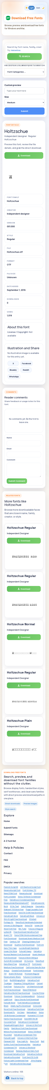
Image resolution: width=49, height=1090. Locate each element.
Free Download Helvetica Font (26, 932)
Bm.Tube (22, 929)
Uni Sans (20, 1012)
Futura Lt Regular (35, 929)
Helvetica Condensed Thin (25, 1035)
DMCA (7, 866)
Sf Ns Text (14, 906)
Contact (8, 853)
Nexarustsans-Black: (12, 977)
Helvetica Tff (24, 964)
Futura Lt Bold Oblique (28, 957)
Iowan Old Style (10, 951)
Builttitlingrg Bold (17, 980)
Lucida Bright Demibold (29, 948)
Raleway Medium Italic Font (27, 1051)
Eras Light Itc (22, 1041)
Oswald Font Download (21, 970)
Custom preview (12, 85)
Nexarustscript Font (12, 890)
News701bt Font (10, 893)
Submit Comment (16, 481)
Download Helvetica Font (14, 1054)
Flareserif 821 (9, 1041)
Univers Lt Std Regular (13, 925)
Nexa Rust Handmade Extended (29, 922)
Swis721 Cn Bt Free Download (31, 912)
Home (7, 821)
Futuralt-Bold (9, 1002)
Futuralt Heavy (25, 951)
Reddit (26, 370)
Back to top (14, 1078)
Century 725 (15, 941)
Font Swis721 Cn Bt (30, 1057)
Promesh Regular (32, 973)
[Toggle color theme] (34, 8)
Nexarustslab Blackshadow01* (16, 903)
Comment (11, 460)
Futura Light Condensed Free (16, 1060)
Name (9, 437)
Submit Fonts (11, 827)
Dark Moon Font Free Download (24, 1028)
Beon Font (34, 1041)
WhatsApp (14, 376)
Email (9, 448)
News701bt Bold (29, 990)
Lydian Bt (7, 932)
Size (6, 97)
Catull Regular (27, 906)
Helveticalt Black (27, 916)
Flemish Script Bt (11, 887)
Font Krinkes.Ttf (29, 890)
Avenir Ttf (8, 935)
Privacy (8, 873)
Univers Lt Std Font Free (27, 1038)
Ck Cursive (28, 961)
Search (24, 56)
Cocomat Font (10, 1022)
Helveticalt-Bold (11, 916)
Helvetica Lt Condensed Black (22, 900)
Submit (24, 111)
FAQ (6, 860)
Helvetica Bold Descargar (20, 1064)
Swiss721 (28, 925)
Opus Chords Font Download (27, 999)
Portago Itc (8, 922)
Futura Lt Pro (19, 986)
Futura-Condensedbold (25, 996)
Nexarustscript (25, 893)
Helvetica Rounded (12, 1057)
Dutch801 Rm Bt (31, 1019)
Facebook (26, 363)
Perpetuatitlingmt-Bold (14, 1025)
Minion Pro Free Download (15, 1031)
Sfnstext (32, 919)
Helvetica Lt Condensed (28, 1022)
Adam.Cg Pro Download (21, 1006)
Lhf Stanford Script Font (30, 887)
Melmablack (32, 1012)
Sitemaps (9, 834)
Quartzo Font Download (24, 945)
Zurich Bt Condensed (13, 961)
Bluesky (13, 370)
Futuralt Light (9, 1038)
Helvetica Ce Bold (34, 1054)
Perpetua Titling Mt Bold (24, 983)
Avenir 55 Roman (15, 973)
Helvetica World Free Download (17, 993)
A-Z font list (10, 841)
